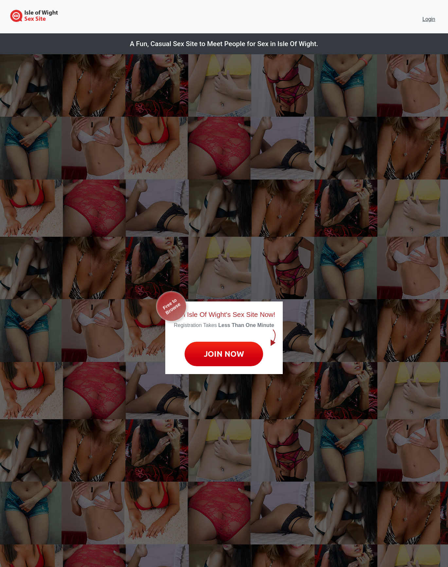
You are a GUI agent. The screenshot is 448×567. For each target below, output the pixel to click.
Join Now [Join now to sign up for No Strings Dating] (224, 354)
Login (428, 19)
